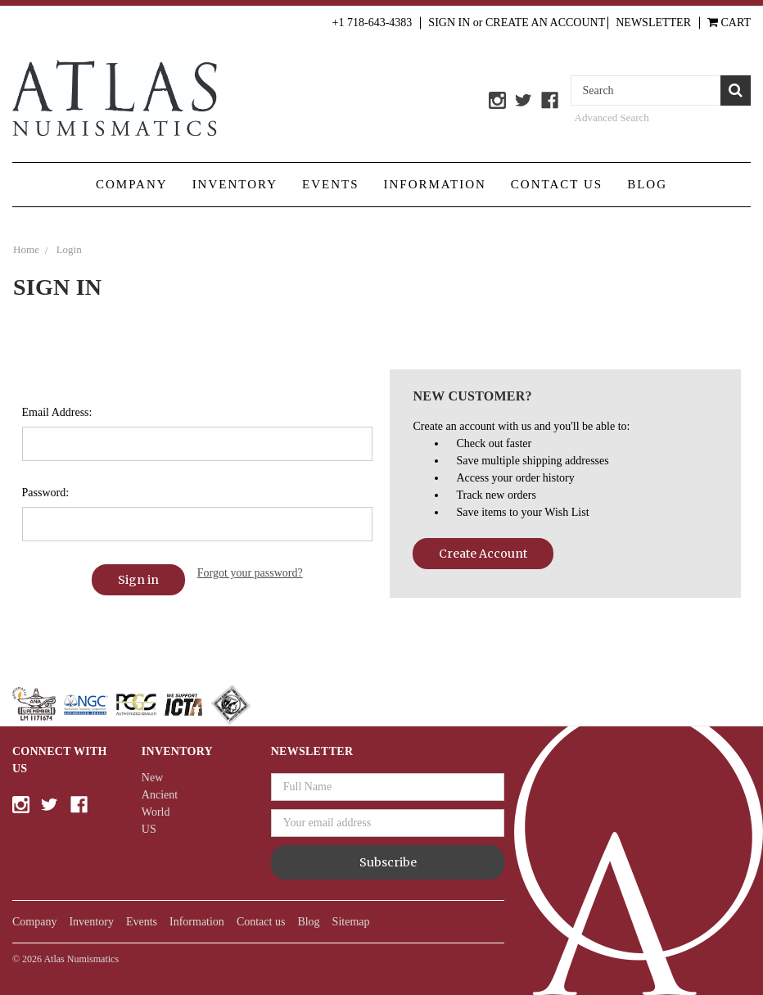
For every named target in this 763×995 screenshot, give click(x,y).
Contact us (557, 184)
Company (132, 184)
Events (330, 184)
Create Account (483, 553)
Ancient (160, 795)
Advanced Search (612, 117)
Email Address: (57, 412)
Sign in (449, 22)
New (152, 777)
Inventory (235, 184)
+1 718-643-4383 (372, 22)
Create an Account (545, 22)
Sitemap (351, 922)
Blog (647, 184)
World (156, 812)
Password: (46, 492)
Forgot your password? (250, 573)
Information (435, 184)
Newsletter (653, 22)
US (149, 829)
